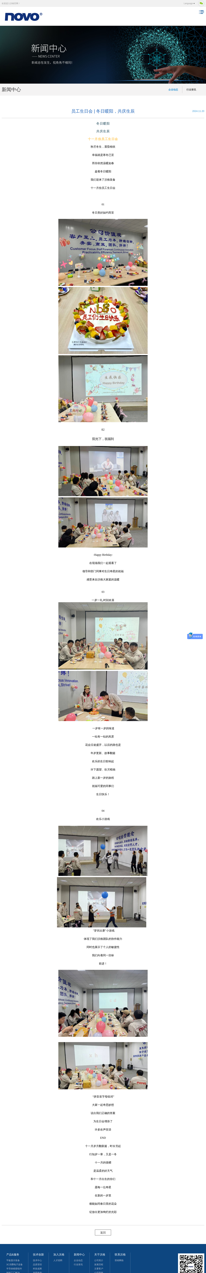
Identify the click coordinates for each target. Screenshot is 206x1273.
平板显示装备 (13, 1260)
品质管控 (37, 1264)
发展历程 (98, 1264)
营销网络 (119, 1260)
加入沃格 (58, 1254)
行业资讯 (191, 89)
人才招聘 (57, 1260)
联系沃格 (120, 1254)
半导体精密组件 (14, 1268)
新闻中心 (79, 1254)
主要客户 (98, 1268)
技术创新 (38, 1254)
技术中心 (37, 1260)
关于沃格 (99, 1254)
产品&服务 (12, 1254)
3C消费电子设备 (14, 1264)
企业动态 (173, 89)
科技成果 (37, 1268)
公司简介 (98, 1260)
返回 (103, 1232)
